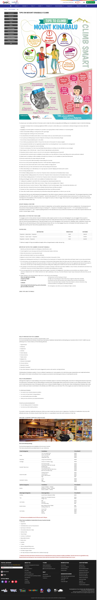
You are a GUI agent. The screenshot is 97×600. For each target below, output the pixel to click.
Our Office (27, 570)
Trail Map (11, 19)
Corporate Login (64, 581)
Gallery (11, 25)
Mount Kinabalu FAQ (47, 576)
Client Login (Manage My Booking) (68, 576)
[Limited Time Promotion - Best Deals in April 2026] (78, 2)
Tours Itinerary (27, 577)
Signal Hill (81, 581)
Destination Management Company (32, 565)
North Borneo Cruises (83, 570)
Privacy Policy (63, 570)
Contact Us (90, 2)
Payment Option (64, 568)
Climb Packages (11, 28)
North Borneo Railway (83, 575)
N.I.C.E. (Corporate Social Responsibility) (33, 575)
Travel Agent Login (64, 578)
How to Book (63, 565)
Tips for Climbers (11, 37)
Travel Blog (27, 581)
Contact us (45, 578)
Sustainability (27, 582)
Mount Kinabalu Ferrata (83, 568)
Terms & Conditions (65, 566)
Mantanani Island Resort (84, 572)
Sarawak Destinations (47, 566)
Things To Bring (11, 40)
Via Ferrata (11, 16)
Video (11, 22)
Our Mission (27, 566)
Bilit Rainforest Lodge (83, 574)
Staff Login (63, 579)
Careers (26, 579)
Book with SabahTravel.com (49, 568)
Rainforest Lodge (82, 579)
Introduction (11, 13)
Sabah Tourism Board (83, 577)
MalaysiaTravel (82, 582)
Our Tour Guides (28, 572)
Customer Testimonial (29, 574)
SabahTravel (81, 565)
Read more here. (16, 564)
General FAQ (45, 574)
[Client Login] (84, 2)
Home (5, 9)
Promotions (11, 34)
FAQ (11, 43)
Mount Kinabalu (12, 9)
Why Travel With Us (28, 568)
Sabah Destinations (47, 565)
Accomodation (11, 31)
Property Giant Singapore (84, 584)
